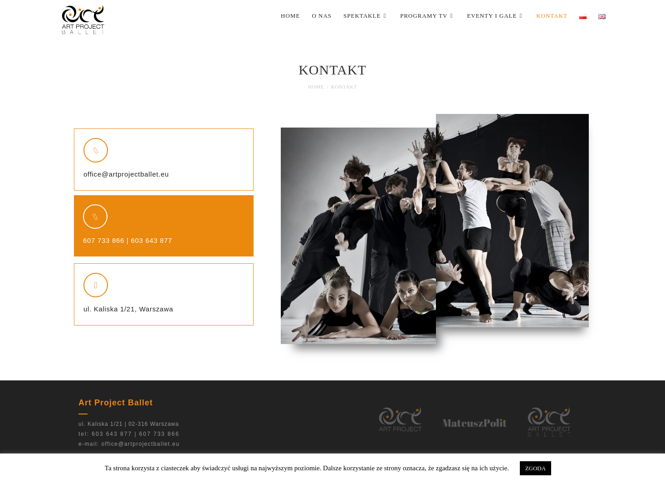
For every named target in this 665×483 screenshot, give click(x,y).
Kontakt (344, 86)
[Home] (316, 86)
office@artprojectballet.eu (126, 174)
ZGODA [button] (535, 468)
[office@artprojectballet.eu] (95, 150)
